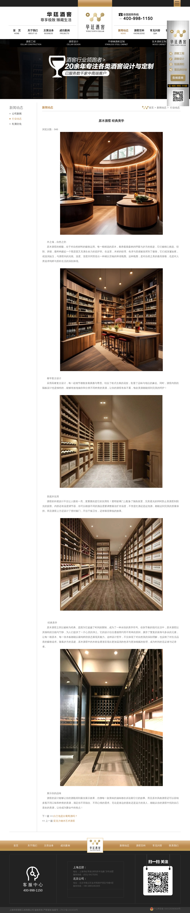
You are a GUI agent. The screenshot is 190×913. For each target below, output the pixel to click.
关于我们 (32, 845)
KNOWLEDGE (139, 31)
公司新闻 (17, 113)
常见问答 (157, 845)
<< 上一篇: (58, 820)
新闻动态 (161, 107)
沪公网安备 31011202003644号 (165, 908)
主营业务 (49, 845)
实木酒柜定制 (159, 42)
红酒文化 (17, 123)
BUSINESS (48, 31)
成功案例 (65, 845)
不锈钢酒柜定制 (116, 42)
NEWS (123, 31)
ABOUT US (32, 31)
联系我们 (174, 845)
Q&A (155, 31)
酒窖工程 (30, 42)
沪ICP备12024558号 (69, 910)
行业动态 (17, 118)
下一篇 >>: (59, 816)
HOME (16, 31)
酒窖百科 (141, 845)
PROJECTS (64, 31)
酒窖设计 (73, 42)
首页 (148, 108)
